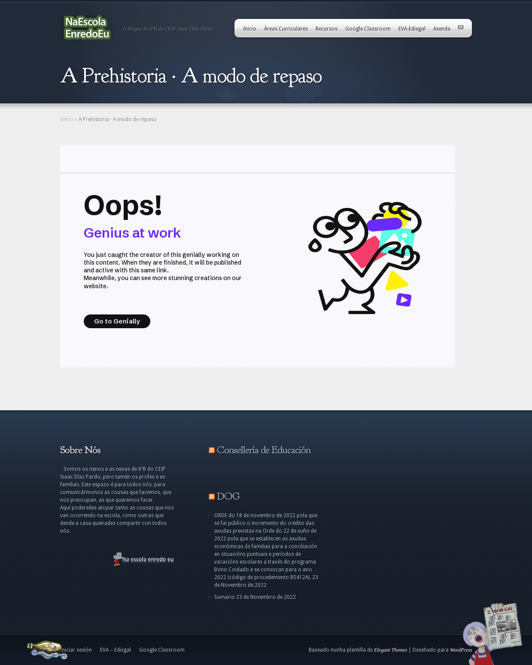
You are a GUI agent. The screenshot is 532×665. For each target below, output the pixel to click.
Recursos (326, 29)
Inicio (249, 29)
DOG (228, 496)
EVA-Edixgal (412, 29)
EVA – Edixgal (115, 650)
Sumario (224, 597)
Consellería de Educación (263, 449)
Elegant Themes (390, 650)
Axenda (441, 29)
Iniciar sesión (76, 650)
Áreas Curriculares (286, 29)
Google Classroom (368, 29)
